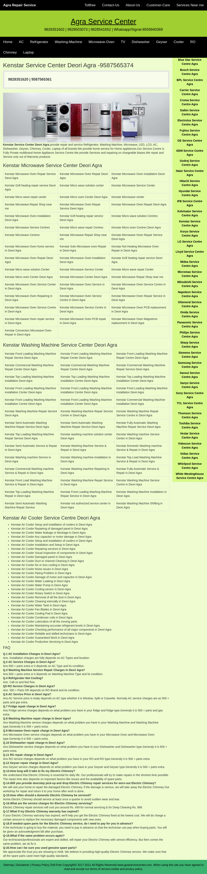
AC (21, 42)
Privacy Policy (40, 865)
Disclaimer (22, 865)
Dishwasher (141, 42)
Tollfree (90, 5)
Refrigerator (39, 42)
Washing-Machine (68, 42)
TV (123, 42)
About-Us (133, 5)
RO (192, 42)
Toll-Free (56, 865)
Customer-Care (158, 5)
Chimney (10, 52)
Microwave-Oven (101, 42)
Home (7, 42)
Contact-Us (110, 5)
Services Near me (190, 5)
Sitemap (8, 865)
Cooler (179, 42)
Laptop (28, 52)
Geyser (161, 42)
